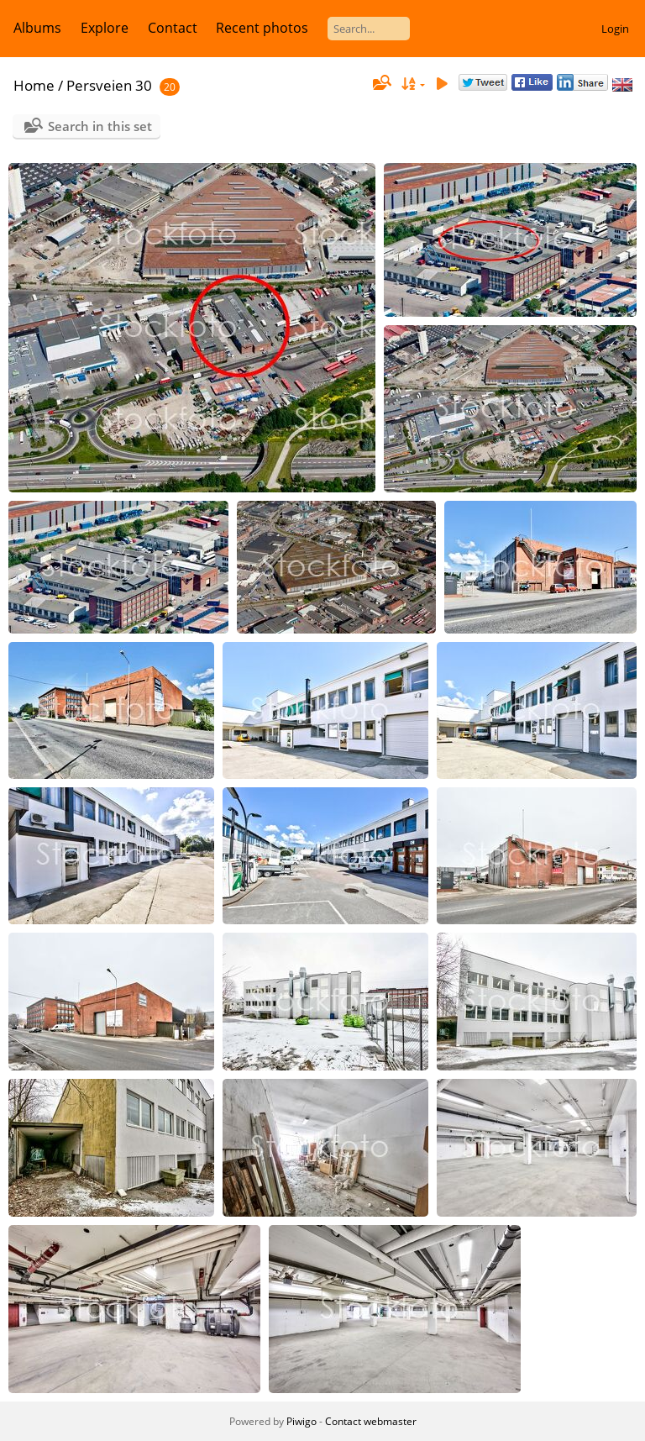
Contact (172, 27)
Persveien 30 (109, 85)
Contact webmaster (371, 1421)
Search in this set (100, 126)
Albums (37, 27)
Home (34, 85)
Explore (104, 27)
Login (615, 28)
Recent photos (262, 27)
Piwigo (301, 1421)
